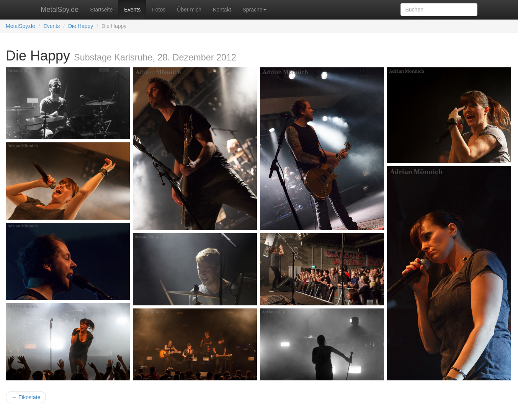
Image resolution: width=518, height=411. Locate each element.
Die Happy (80, 26)
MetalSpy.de (60, 9)
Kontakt (222, 10)
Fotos (158, 10)
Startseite (101, 10)
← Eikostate (25, 397)
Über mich (189, 10)
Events (132, 10)
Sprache (254, 10)
